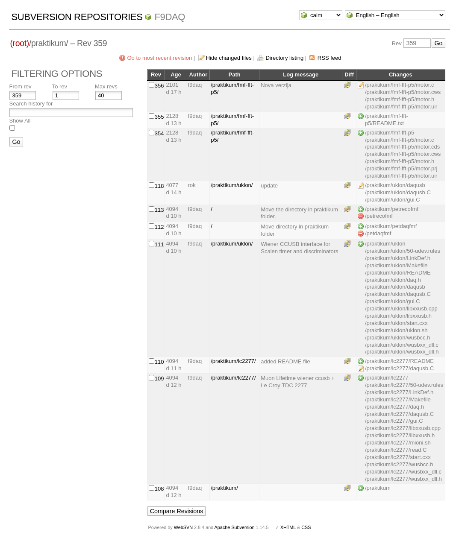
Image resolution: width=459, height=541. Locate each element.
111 (159, 244)
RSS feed (329, 58)
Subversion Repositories (76, 17)
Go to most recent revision (159, 58)
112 (159, 227)
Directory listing (284, 58)
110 (159, 362)
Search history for (31, 103)
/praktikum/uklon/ (232, 185)
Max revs (106, 86)
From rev (20, 86)
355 (159, 117)
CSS (306, 527)
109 (159, 378)
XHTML (288, 527)
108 (159, 488)
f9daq (169, 17)
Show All (19, 120)
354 (159, 133)
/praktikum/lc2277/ (233, 361)
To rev (59, 86)
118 (159, 186)
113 (159, 210)
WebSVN (183, 527)
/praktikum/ (224, 488)
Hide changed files (229, 58)
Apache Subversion (235, 527)
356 (159, 85)
